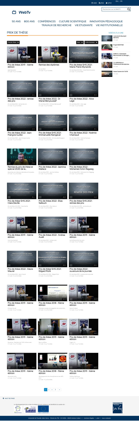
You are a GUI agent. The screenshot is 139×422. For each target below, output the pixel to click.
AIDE (94, 3)
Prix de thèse (13, 42)
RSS (101, 3)
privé (98, 418)
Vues (80, 42)
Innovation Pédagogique (106, 21)
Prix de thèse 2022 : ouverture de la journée (81, 270)
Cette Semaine (91, 42)
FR (121, 1)
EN (117, 1)
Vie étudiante (84, 25)
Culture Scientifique (72, 21)
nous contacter (106, 418)
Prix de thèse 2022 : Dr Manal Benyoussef (49, 100)
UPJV (109, 3)
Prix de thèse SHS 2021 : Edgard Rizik (50, 270)
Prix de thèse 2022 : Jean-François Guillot (20, 134)
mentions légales (89, 418)
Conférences (47, 21)
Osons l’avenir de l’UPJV (120, 72)
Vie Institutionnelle (109, 25)
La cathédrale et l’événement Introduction (121, 63)
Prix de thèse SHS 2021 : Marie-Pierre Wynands (81, 66)
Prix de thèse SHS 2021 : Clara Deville (19, 202)
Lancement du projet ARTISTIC (119, 37)
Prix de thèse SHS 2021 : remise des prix (81, 202)
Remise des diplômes (49, 65)
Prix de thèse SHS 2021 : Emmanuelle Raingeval (50, 134)
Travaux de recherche (56, 25)
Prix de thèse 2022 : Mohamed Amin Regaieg (82, 168)
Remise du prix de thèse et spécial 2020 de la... (20, 168)
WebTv (25, 12)
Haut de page (10, 398)
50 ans (16, 21)
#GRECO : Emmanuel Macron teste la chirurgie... (121, 54)
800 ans (29, 21)
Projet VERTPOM (118, 45)
